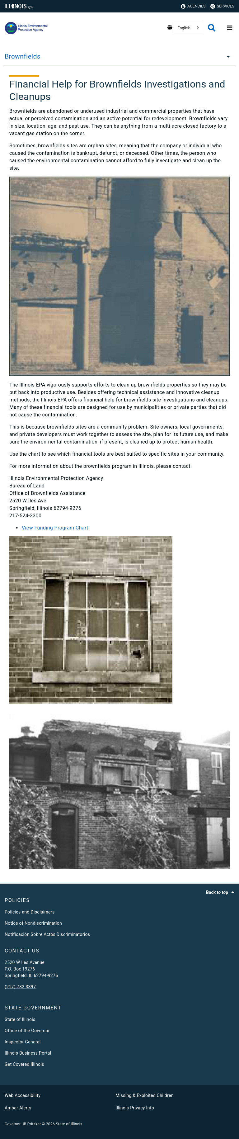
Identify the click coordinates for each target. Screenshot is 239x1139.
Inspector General (22, 1041)
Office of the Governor (27, 1030)
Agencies (193, 6)
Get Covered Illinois (24, 1064)
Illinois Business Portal (28, 1053)
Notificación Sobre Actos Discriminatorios (47, 934)
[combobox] (188, 28)
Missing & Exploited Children (144, 1095)
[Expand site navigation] (229, 28)
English (183, 28)
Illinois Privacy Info (134, 1107)
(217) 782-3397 (20, 986)
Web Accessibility (22, 1095)
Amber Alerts (18, 1107)
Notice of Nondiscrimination (33, 923)
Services (222, 6)
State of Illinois (20, 1019)
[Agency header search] (212, 28)
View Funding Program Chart (55, 528)
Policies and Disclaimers (30, 911)
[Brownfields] (226, 56)
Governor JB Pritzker (23, 1124)
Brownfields (22, 56)
